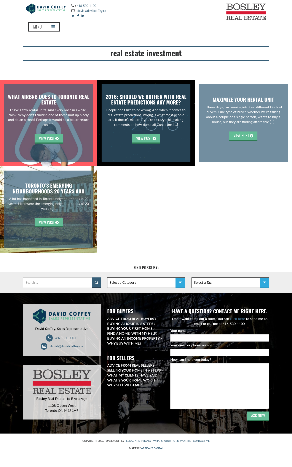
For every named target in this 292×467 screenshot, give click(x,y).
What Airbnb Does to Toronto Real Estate (48, 99)
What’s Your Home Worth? (132, 380)
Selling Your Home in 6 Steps (134, 370)
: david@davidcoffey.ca (62, 346)
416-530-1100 (86, 6)
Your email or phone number (193, 345)
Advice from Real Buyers (130, 319)
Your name (179, 330)
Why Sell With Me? (124, 385)
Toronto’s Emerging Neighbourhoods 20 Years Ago (49, 188)
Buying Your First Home (129, 328)
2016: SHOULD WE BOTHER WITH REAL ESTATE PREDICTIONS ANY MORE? (146, 99)
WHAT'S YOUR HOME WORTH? (172, 440)
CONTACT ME (201, 440)
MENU (44, 27)
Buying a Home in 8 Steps (130, 323)
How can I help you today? (190, 359)
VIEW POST (49, 138)
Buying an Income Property (133, 338)
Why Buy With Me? (124, 343)
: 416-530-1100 (61, 338)
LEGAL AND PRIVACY (138, 440)
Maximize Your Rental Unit (243, 99)
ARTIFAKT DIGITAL (152, 448)
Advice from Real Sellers (130, 365)
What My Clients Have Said (132, 375)
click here (237, 319)
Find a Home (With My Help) (132, 333)
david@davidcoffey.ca (91, 11)
